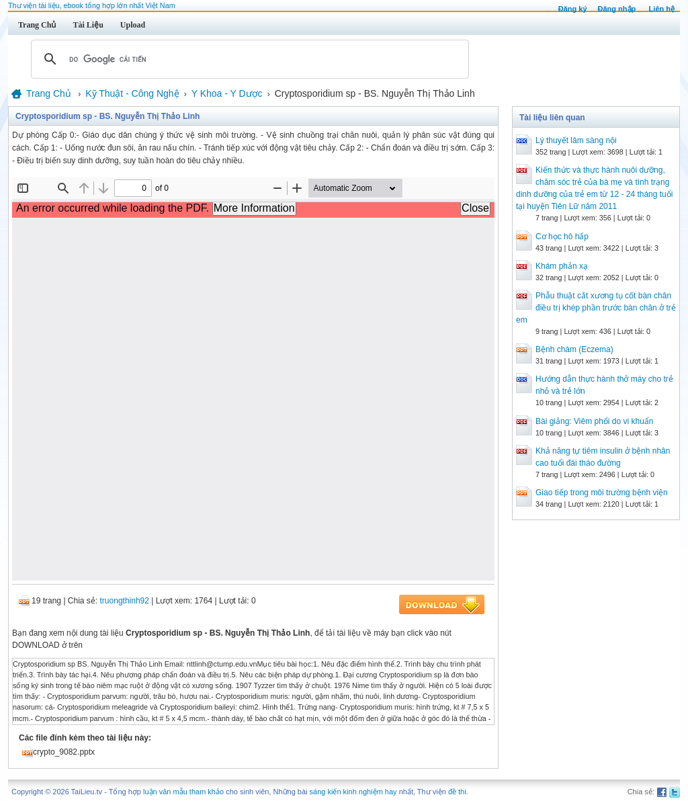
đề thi (457, 792)
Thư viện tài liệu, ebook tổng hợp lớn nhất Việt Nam (91, 5)
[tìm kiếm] (248, 59)
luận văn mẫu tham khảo (183, 792)
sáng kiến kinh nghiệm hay (353, 792)
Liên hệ (662, 9)
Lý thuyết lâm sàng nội (576, 140)
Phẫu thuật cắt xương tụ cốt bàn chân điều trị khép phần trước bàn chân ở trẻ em (596, 308)
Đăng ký (572, 9)
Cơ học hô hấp (562, 236)
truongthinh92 (124, 600)
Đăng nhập (617, 9)
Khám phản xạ (561, 266)
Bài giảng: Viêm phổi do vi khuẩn (594, 421)
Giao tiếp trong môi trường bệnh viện (601, 492)
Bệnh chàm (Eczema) (574, 349)
